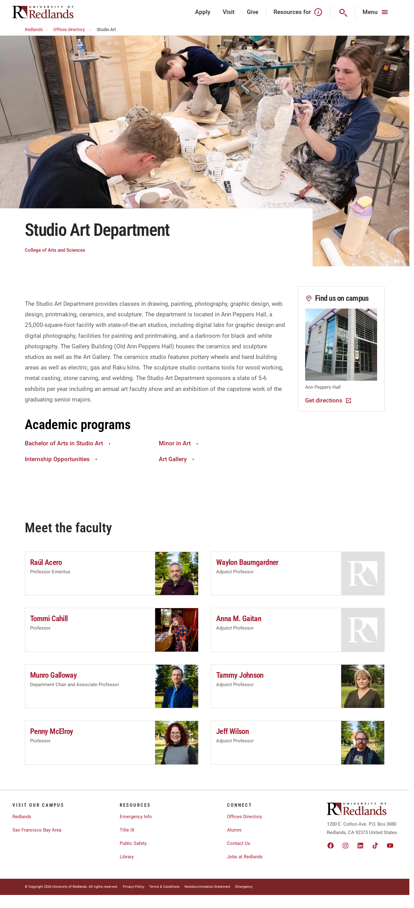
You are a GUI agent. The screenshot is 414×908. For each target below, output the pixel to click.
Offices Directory (244, 816)
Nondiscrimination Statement (207, 887)
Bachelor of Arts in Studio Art (68, 443)
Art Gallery (177, 459)
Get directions (328, 400)
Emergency (243, 887)
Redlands (37, 29)
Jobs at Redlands (245, 857)
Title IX (127, 830)
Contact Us (238, 843)
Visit (228, 12)
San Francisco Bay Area (36, 830)
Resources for (298, 12)
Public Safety (133, 843)
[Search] (343, 12)
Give (252, 12)
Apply (202, 12)
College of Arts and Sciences (55, 250)
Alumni (234, 830)
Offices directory (73, 29)
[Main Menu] (376, 12)
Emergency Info (136, 816)
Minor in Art (179, 443)
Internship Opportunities (62, 459)
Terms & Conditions (164, 887)
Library (127, 857)
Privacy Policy (133, 887)
